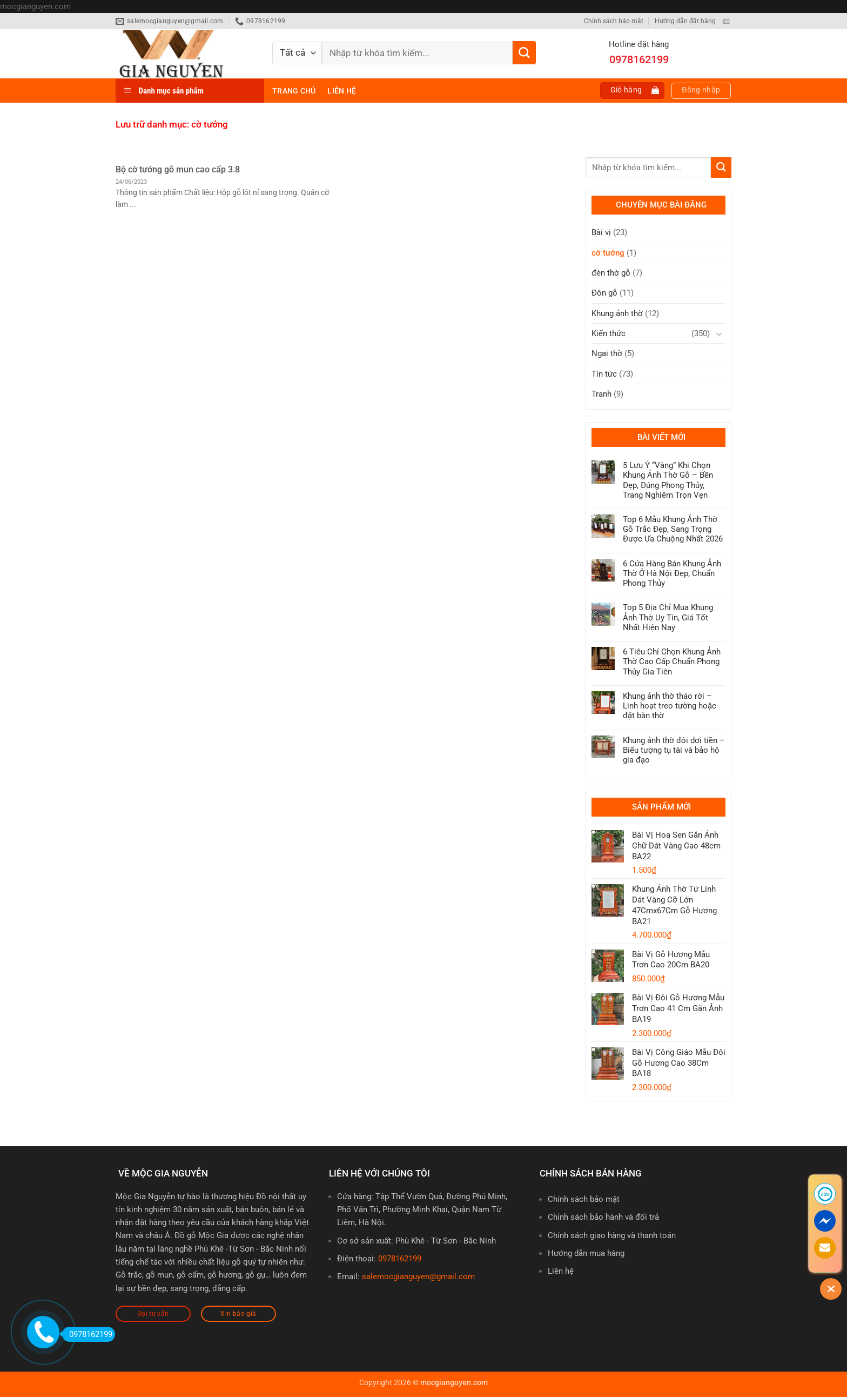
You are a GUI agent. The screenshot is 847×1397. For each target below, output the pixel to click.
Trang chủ (293, 90)
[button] (632, 90)
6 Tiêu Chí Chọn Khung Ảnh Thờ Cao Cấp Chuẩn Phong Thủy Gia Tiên (672, 661)
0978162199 (399, 1259)
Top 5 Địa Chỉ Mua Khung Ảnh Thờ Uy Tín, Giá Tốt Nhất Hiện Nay (668, 617)
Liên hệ (341, 90)
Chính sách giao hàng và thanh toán (612, 1235)
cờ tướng (607, 253)
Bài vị (601, 232)
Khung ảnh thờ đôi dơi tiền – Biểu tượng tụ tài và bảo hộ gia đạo (674, 750)
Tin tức (604, 374)
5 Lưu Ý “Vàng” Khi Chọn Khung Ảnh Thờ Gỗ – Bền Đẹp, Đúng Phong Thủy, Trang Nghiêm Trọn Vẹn (668, 480)
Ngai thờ (606, 353)
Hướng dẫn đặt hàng (685, 21)
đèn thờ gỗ (610, 273)
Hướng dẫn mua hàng (586, 1253)
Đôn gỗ (604, 293)
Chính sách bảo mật (613, 21)
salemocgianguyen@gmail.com (418, 1276)
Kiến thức (608, 333)
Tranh (601, 394)
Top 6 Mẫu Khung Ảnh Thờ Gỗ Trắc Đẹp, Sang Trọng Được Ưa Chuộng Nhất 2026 (673, 529)
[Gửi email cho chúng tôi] (726, 21)
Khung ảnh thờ (617, 313)
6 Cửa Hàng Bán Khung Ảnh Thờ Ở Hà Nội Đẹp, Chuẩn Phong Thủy (672, 573)
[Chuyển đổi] (718, 333)
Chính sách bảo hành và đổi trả (603, 1217)
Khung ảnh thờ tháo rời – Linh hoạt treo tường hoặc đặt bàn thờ (669, 705)
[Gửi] (524, 52)
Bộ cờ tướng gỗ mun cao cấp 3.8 (178, 169)
